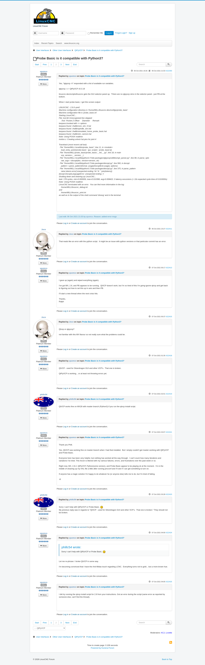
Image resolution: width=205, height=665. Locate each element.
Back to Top (167, 659)
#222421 (169, 432)
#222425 (169, 582)
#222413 (169, 268)
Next (67, 64)
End (75, 64)
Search (59, 43)
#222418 (169, 355)
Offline (43, 74)
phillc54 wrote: (71, 547)
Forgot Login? (121, 33)
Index (36, 43)
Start (37, 64)
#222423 (169, 494)
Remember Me (96, 33)
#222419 (169, 394)
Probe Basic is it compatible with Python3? (104, 76)
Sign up (132, 33)
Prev (45, 64)
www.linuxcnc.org (71, 43)
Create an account (79, 223)
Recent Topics (47, 43)
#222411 (169, 229)
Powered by (96, 648)
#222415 (169, 316)
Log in (109, 33)
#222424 (169, 532)
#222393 (169, 71)
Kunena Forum (107, 648)
